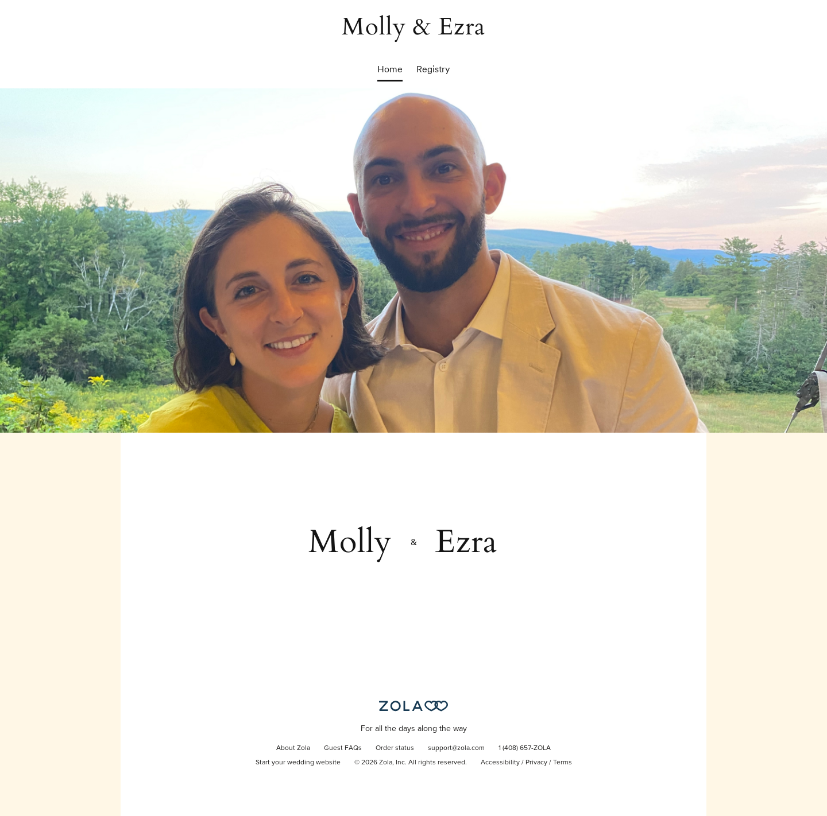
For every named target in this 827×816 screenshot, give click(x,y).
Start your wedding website (298, 762)
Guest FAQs (343, 748)
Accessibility (500, 762)
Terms (562, 762)
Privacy (536, 762)
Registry (433, 69)
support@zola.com (456, 748)
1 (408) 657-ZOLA (524, 748)
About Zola (293, 748)
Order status (395, 748)
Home (390, 69)
